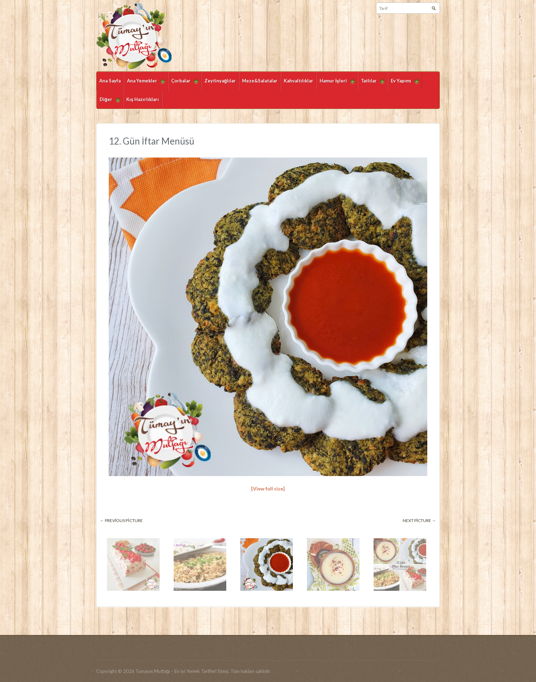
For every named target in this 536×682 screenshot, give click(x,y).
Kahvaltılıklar (298, 80)
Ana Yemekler (144, 84)
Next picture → (419, 520)
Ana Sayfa (110, 80)
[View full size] (268, 489)
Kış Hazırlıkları (142, 99)
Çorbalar (183, 84)
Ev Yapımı (403, 84)
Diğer (108, 102)
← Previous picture (121, 520)
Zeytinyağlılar (220, 80)
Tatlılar (371, 84)
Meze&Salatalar (259, 80)
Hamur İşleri (335, 84)
